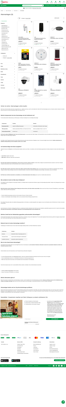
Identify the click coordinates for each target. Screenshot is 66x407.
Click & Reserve (36, 350)
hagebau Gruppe (52, 345)
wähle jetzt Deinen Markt (37, 8)
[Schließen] (64, 8)
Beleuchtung (16, 256)
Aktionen (63, 5)
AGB (26, 365)
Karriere (51, 347)
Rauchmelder (11, 270)
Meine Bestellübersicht (37, 344)
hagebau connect (52, 344)
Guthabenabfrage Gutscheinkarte (22, 353)
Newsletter (19, 348)
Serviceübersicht (20, 345)
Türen (14, 208)
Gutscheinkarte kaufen (21, 351)
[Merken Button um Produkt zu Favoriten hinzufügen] (31, 21)
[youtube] (62, 365)
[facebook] (53, 365)
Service (58, 5)
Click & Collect (35, 351)
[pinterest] (56, 365)
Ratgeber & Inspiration (50, 5)
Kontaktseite (19, 347)
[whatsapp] (64, 365)
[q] (32, 5)
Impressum (31, 365)
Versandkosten (35, 348)
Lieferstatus (35, 347)
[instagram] (59, 365)
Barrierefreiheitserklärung (54, 348)
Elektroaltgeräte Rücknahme (54, 351)
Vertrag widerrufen (59, 360)
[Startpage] (4, 2)
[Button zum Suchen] (43, 5)
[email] (33, 319)
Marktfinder (19, 350)
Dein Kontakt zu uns (4, 344)
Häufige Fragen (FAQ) (21, 344)
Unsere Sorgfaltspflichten (54, 350)
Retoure (34, 345)
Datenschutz (36, 365)
